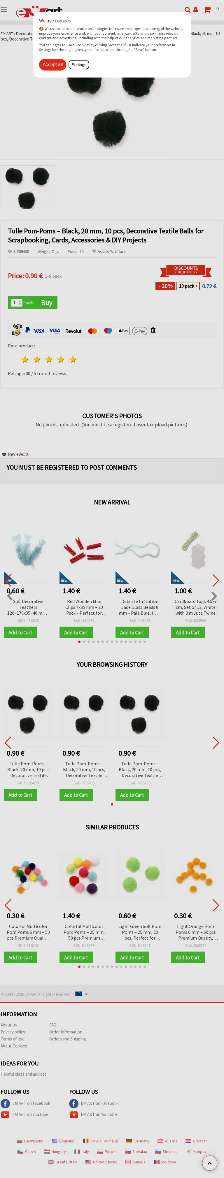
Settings (78, 64)
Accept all (53, 64)
